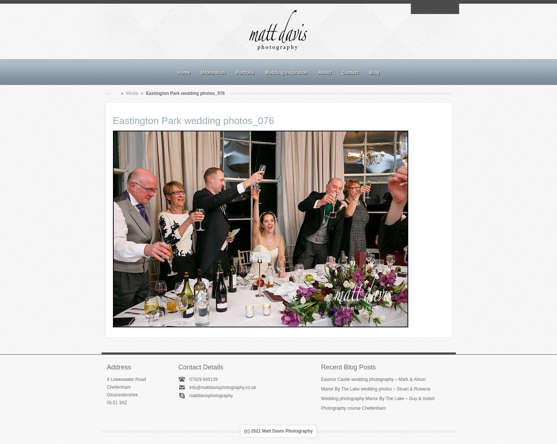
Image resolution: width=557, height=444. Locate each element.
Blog (374, 72)
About (325, 72)
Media (132, 93)
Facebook (426, 9)
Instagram (435, 9)
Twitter (451, 9)
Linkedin (443, 9)
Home (184, 72)
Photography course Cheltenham (353, 408)
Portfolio (245, 72)
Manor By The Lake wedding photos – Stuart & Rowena (375, 389)
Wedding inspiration (286, 72)
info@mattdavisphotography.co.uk (222, 387)
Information (213, 72)
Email (418, 9)
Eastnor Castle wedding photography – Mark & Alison (373, 379)
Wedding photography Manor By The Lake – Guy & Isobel (377, 398)
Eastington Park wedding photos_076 (193, 120)
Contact (350, 72)
